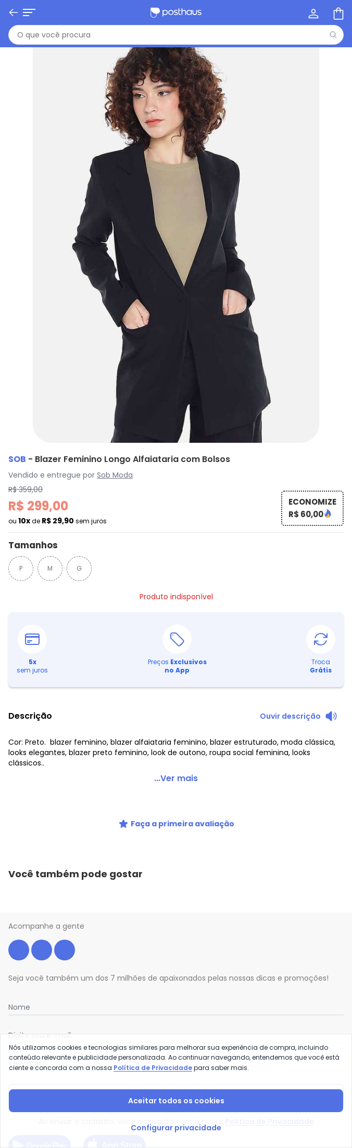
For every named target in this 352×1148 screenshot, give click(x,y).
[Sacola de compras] (337, 12)
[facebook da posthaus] (18, 904)
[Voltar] (13, 12)
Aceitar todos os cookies (176, 1101)
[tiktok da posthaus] (64, 904)
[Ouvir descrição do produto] (299, 716)
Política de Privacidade (153, 1067)
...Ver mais (176, 778)
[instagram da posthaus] (41, 904)
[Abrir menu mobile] (29, 12)
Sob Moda (115, 475)
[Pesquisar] (333, 35)
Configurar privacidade (176, 1128)
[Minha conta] (312, 12)
